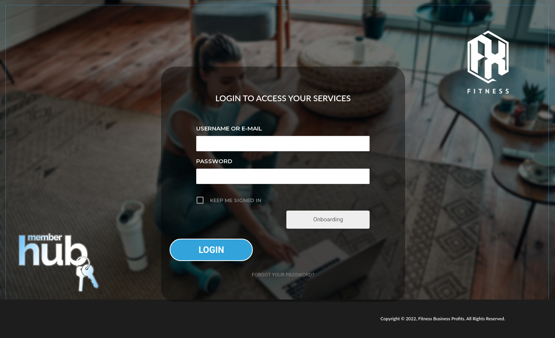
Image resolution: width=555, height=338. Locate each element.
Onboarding (328, 219)
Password (214, 161)
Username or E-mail (229, 128)
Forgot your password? (283, 275)
